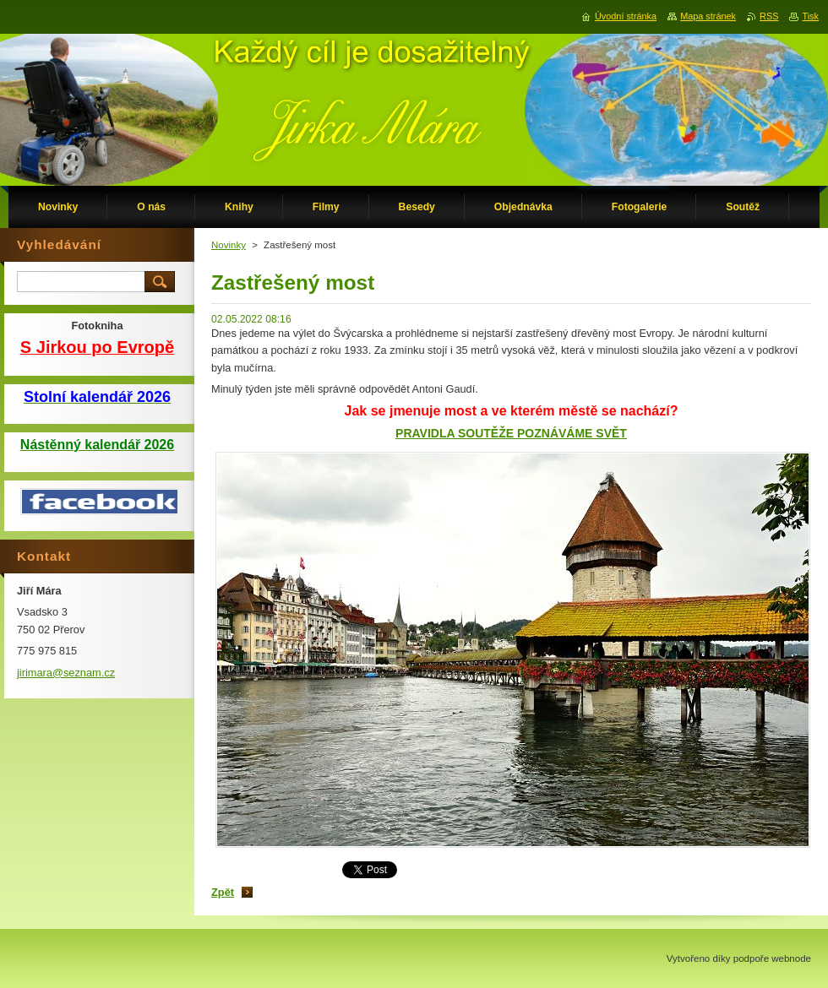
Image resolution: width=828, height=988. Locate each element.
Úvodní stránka (625, 16)
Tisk (810, 16)
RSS (769, 16)
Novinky (228, 245)
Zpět (222, 892)
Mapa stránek (708, 16)
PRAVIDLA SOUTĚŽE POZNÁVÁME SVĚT (511, 433)
